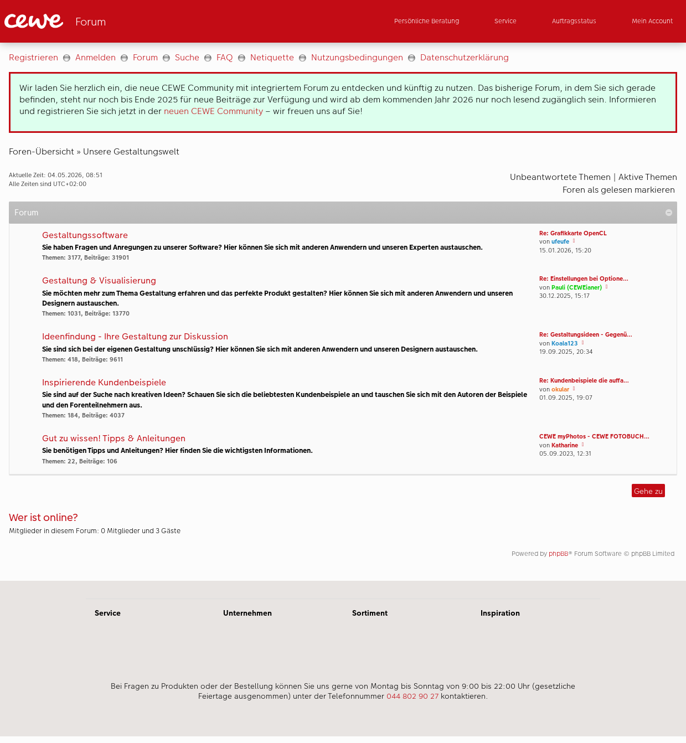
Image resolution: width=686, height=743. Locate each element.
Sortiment (370, 612)
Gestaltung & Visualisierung (99, 281)
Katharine (564, 445)
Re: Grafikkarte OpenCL (573, 233)
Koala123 (564, 343)
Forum (145, 57)
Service (108, 612)
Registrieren (33, 57)
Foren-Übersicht (41, 151)
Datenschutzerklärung (464, 57)
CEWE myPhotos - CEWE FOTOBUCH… (594, 436)
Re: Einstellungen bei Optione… (583, 279)
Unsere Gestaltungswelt (131, 151)
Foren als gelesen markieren (619, 189)
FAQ (224, 57)
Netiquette (272, 57)
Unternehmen (247, 612)
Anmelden (95, 57)
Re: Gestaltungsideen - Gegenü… (585, 335)
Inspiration (500, 612)
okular (560, 389)
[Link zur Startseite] (112, 21)
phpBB (558, 553)
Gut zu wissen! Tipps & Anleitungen (113, 439)
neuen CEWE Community (213, 111)
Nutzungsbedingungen (357, 57)
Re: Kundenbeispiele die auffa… (584, 380)
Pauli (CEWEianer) (576, 287)
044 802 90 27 (412, 695)
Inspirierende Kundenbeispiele (104, 383)
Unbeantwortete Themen (560, 177)
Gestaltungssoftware (85, 235)
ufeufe (560, 242)
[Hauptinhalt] (343, 311)
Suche (187, 57)
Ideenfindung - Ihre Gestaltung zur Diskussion (135, 337)
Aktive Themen (647, 177)
